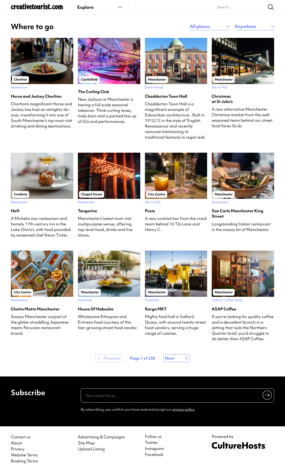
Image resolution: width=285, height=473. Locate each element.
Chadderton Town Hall (166, 96)
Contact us (21, 437)
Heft (15, 210)
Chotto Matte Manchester (35, 309)
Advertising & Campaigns (101, 437)
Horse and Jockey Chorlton (36, 96)
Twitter (151, 442)
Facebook (154, 454)
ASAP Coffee (224, 309)
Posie (150, 210)
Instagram (154, 448)
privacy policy (183, 409)
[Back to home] (37, 8)
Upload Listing (91, 449)
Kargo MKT (156, 309)
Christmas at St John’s (222, 99)
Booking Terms (24, 461)
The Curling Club (93, 91)
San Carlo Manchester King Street (237, 213)
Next (169, 358)
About (16, 443)
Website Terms (24, 455)
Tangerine (87, 210)
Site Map (86, 443)
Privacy (18, 449)
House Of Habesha (95, 309)
